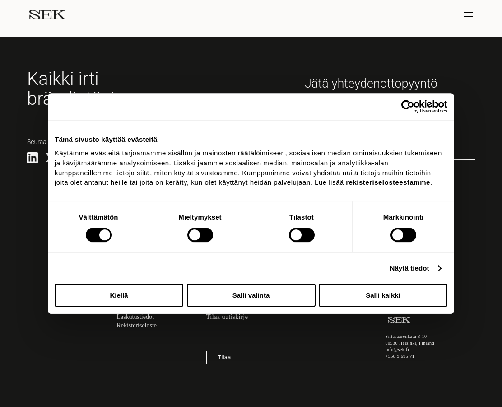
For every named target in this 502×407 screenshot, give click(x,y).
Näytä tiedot (409, 268)
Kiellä (119, 295)
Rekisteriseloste (136, 325)
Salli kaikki (383, 295)
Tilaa (224, 357)
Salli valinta (251, 295)
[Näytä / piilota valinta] (469, 14)
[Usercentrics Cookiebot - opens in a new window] (407, 106)
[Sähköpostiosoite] (283, 332)
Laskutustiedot (134, 316)
